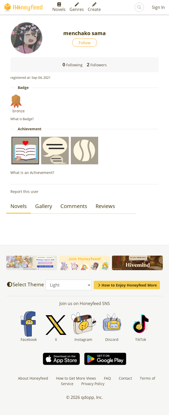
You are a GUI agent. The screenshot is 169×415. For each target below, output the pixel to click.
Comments (73, 206)
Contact (125, 378)
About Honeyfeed (33, 378)
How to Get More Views (76, 378)
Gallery (43, 206)
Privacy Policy (92, 383)
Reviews (105, 206)
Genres (77, 7)
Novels (59, 7)
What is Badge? (22, 118)
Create (94, 7)
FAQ (107, 378)
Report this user (24, 191)
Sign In (158, 7)
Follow (85, 42)
